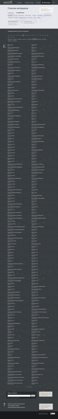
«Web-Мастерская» (41, 414)
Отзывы (37, 2)
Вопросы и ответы (29, 2)
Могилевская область (29, 23)
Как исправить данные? (13, 405)
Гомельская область (12, 24)
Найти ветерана (46, 2)
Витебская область (12, 23)
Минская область (28, 21)
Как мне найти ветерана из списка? (16, 407)
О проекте (19, 2)
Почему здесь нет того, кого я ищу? (16, 403)
